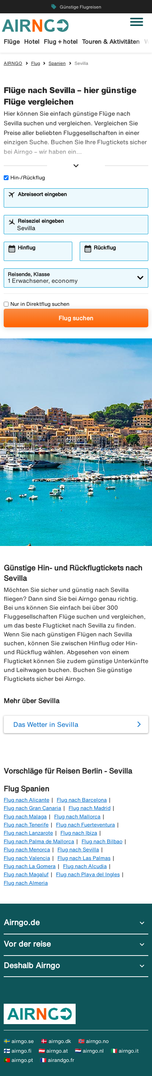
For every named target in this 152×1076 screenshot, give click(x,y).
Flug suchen (76, 318)
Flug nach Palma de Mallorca (39, 841)
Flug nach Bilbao (102, 841)
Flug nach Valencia (27, 858)
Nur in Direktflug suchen (36, 304)
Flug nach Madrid (89, 808)
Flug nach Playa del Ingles (88, 874)
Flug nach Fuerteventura (85, 824)
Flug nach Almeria (26, 882)
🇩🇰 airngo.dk (56, 1041)
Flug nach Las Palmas (83, 858)
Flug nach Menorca (27, 849)
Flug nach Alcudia (85, 866)
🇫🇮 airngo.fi (18, 1050)
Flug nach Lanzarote (28, 832)
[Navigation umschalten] (136, 22)
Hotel (31, 41)
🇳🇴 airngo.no (93, 1041)
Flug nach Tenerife (26, 824)
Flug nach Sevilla (78, 849)
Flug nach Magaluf (26, 874)
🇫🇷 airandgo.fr (57, 1060)
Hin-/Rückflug (24, 177)
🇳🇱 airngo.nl (89, 1050)
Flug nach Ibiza (78, 832)
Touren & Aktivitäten (111, 41)
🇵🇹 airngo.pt (18, 1060)
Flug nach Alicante (26, 799)
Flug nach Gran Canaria (32, 808)
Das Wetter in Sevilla (45, 724)
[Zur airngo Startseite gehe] (35, 25)
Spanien (57, 63)
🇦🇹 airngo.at (53, 1050)
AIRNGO (13, 63)
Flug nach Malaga (25, 816)
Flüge (12, 41)
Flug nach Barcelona (82, 799)
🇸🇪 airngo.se (19, 1041)
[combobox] (80, 201)
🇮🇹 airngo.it (125, 1050)
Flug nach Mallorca (77, 816)
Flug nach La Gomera (30, 866)
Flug (35, 63)
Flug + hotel (60, 41)
